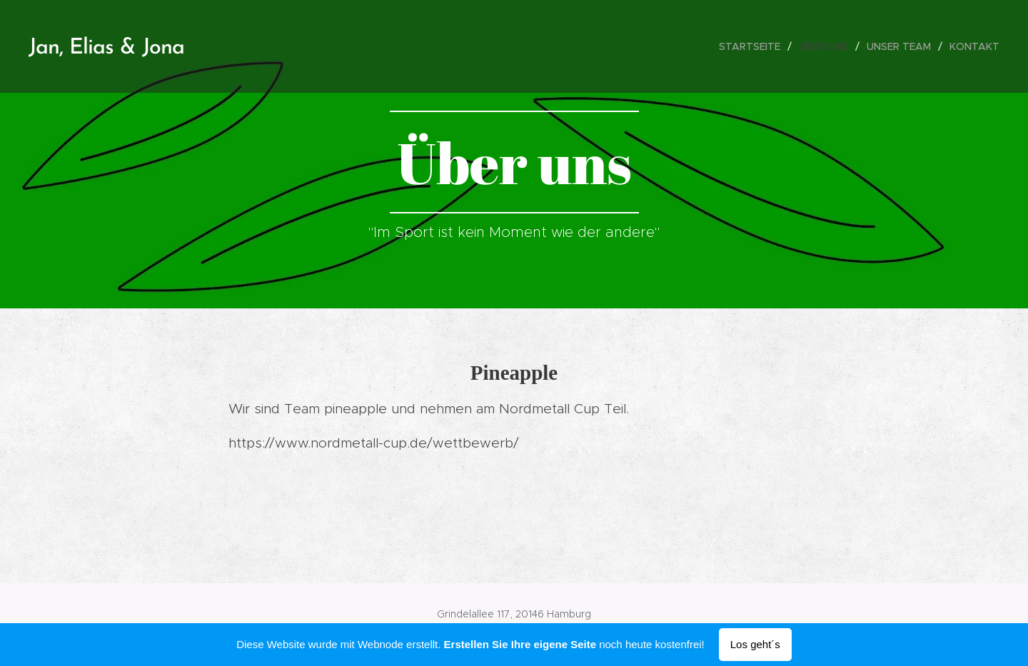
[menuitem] (753, 46)
